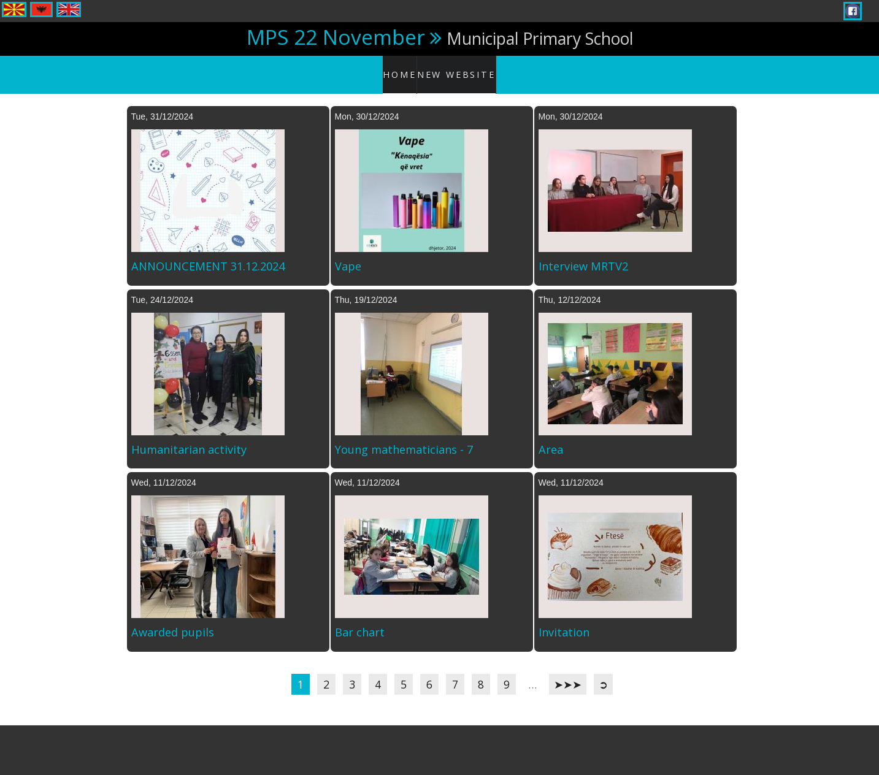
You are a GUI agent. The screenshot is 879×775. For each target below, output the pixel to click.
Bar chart (360, 620)
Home (404, 67)
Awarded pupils (172, 620)
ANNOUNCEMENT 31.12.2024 (208, 254)
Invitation (564, 620)
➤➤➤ (568, 672)
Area (551, 437)
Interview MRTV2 (583, 254)
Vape (348, 254)
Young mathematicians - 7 (404, 437)
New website (459, 67)
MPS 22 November (336, 37)
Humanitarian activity (189, 437)
